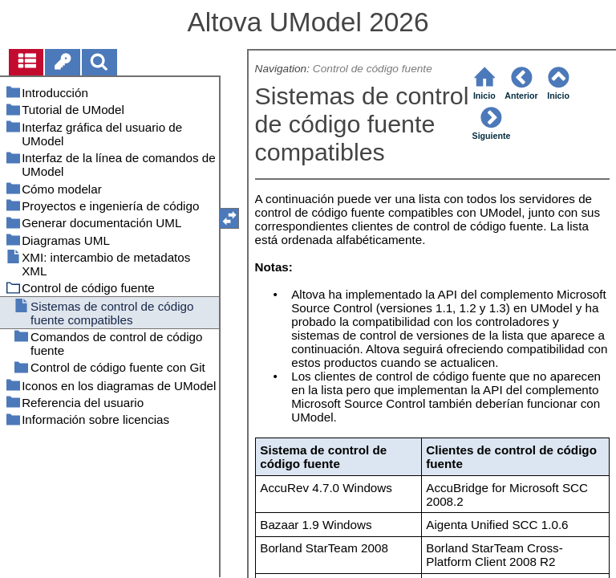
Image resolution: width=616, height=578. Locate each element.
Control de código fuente (372, 69)
